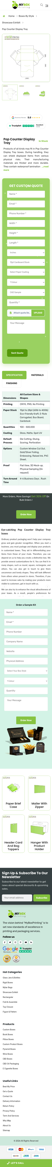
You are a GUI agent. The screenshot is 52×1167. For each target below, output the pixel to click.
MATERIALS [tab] (37, 375)
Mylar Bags (7, 987)
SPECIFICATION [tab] (14, 375)
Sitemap (6, 1130)
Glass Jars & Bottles (11, 978)
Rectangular (8, 997)
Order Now (26, 514)
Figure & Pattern (10, 1012)
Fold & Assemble (10, 1002)
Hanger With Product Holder (39, 846)
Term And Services (11, 1116)
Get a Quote (8, 1091)
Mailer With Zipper (39, 805)
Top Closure (8, 1007)
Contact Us (7, 1096)
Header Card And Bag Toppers (13, 846)
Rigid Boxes (8, 982)
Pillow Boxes (8, 1039)
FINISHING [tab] (11, 383)
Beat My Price (9, 1086)
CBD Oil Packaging (11, 1064)
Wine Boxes (8, 1054)
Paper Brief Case (13, 805)
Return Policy (8, 1106)
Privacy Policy (9, 1111)
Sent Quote (17, 353)
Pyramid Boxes (9, 1049)
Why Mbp (7, 1121)
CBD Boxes (7, 1059)
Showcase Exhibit (10, 992)
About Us (7, 1125)
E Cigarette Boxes (10, 1068)
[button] (47, 587)
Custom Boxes (9, 1029)
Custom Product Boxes (13, 1044)
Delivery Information (11, 1101)
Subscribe (41, 898)
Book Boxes (8, 1034)
